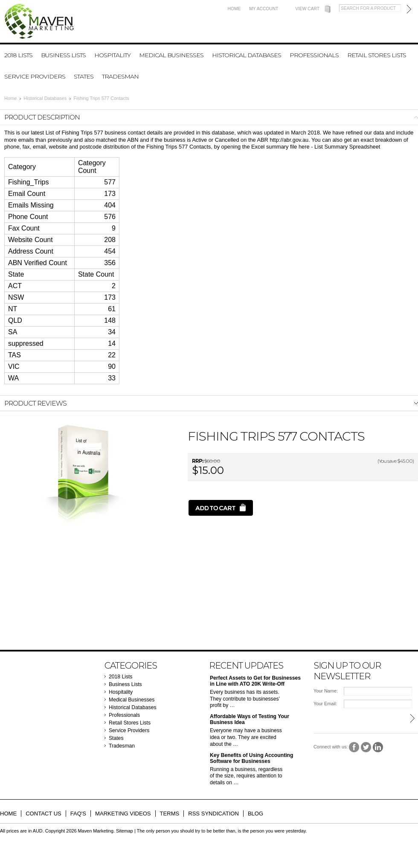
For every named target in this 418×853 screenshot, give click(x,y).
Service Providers (34, 76)
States (83, 76)
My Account (263, 8)
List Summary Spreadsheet (347, 146)
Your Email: (325, 703)
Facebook (354, 747)
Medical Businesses (171, 55)
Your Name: (326, 690)
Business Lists (63, 55)
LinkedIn (378, 747)
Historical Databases (246, 55)
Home (234, 8)
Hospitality (112, 55)
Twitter (366, 747)
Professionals (314, 55)
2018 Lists (18, 55)
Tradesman (120, 76)
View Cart (307, 8)
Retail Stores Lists (376, 55)
